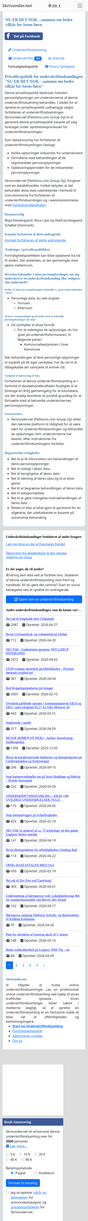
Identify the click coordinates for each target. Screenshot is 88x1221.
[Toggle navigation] (80, 6)
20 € (42, 1154)
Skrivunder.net (17, 5)
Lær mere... (16, 1146)
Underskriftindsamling (27, 50)
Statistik (56, 58)
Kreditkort (46, 1173)
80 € (29, 1159)
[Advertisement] (32, 1090)
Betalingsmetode (19, 1168)
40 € (14, 1159)
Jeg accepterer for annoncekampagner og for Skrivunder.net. (28, 1202)
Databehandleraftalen (29, 205)
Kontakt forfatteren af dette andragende (35, 240)
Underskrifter (25, 58)
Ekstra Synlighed (59, 66)
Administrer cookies (27, 1036)
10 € (27, 1154)
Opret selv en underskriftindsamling (44, 599)
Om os (17, 1041)
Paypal (20, 1173)
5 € (13, 1154)
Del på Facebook (22, 36)
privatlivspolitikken (25, 1207)
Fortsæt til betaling (23, 1183)
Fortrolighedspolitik (23, 66)
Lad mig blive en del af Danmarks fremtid (35, 544)
